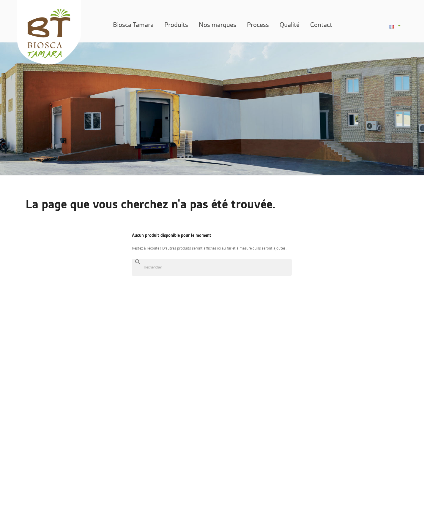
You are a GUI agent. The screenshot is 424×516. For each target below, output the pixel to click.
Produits (182, 24)
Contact (327, 24)
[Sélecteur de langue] (397, 25)
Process (264, 24)
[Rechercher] (212, 267)
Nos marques (223, 24)
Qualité (296, 24)
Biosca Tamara (139, 24)
